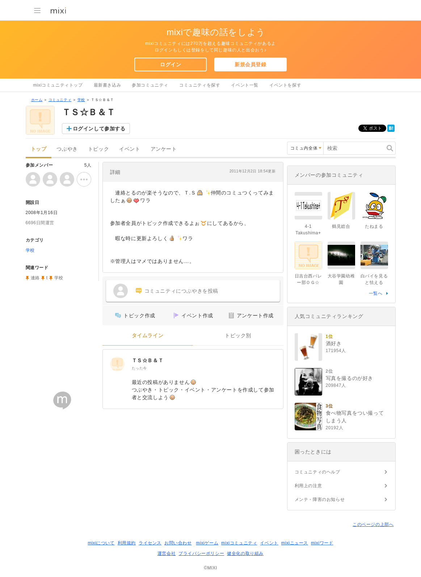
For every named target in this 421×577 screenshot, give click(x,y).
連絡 (35, 277)
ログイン (170, 64)
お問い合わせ (178, 542)
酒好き (334, 343)
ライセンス (150, 542)
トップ (39, 149)
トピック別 (238, 335)
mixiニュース (294, 542)
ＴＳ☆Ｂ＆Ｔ (148, 360)
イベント (129, 149)
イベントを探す (285, 85)
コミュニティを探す (199, 85)
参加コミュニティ (150, 85)
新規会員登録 (250, 64)
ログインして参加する (99, 128)
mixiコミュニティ (239, 542)
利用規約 (127, 542)
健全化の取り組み (245, 553)
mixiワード (322, 542)
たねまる (374, 226)
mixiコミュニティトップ (58, 85)
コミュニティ (60, 100)
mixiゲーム (207, 542)
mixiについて (101, 542)
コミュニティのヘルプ (317, 471)
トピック (98, 149)
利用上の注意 (308, 485)
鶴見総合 (341, 226)
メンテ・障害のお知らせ (320, 499)
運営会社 (166, 553)
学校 (81, 100)
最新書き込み (107, 85)
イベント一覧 (244, 85)
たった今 (139, 368)
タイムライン (148, 335)
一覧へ (376, 293)
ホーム (37, 100)
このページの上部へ (373, 524)
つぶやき (66, 149)
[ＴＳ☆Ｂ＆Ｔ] (117, 364)
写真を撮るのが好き (349, 378)
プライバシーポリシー (201, 553)
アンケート (164, 149)
